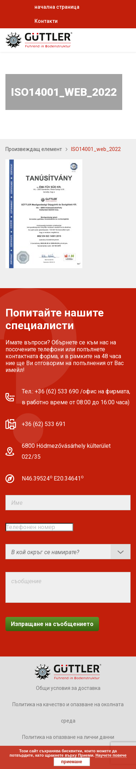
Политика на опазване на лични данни (68, 737)
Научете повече (110, 755)
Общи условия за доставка (68, 688)
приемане (71, 761)
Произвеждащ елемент (33, 149)
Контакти (46, 21)
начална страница (56, 7)
